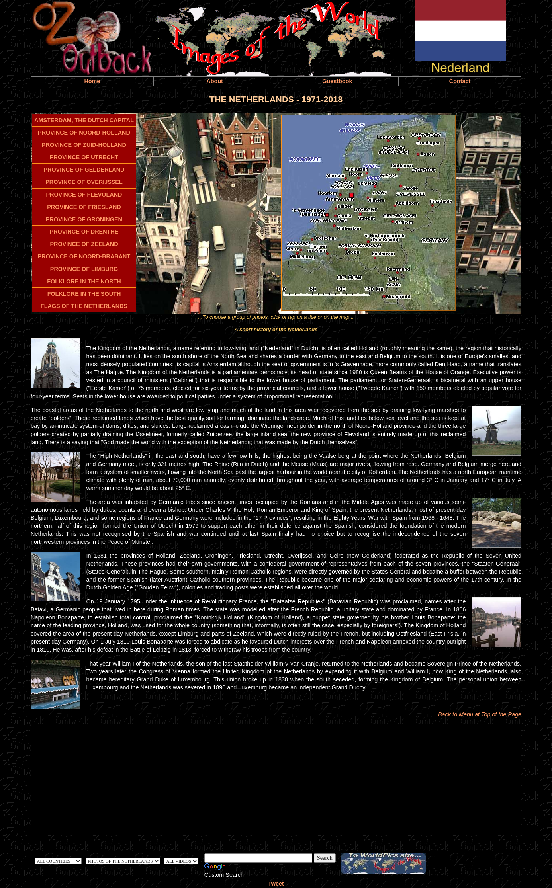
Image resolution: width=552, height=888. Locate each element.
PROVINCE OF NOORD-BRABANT (84, 256)
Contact (460, 81)
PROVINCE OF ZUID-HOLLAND (84, 145)
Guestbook (337, 81)
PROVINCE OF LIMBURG (84, 269)
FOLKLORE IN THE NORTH (84, 281)
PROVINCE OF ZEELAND (84, 244)
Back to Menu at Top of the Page (479, 714)
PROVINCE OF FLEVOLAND (84, 194)
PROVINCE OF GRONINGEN (84, 219)
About (214, 81)
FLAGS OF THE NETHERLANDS (84, 306)
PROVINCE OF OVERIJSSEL (84, 182)
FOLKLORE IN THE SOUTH (84, 294)
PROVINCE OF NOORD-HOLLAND (84, 132)
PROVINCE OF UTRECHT (84, 157)
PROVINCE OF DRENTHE (84, 231)
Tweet (276, 883)
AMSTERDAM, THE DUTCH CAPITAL (84, 120)
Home (92, 81)
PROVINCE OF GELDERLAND (83, 169)
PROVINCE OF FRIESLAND (84, 207)
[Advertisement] (276, 779)
